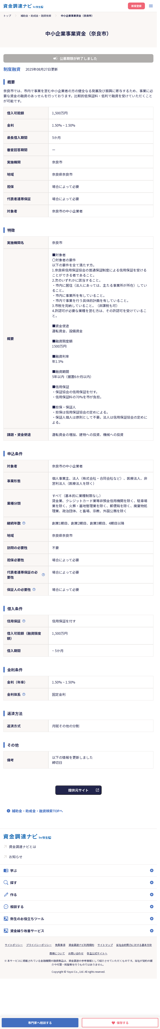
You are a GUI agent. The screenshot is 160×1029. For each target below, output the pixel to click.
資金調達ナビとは (22, 846)
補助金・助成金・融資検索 (36, 15)
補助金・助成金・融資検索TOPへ (37, 810)
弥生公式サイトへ (97, 953)
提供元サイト (78, 790)
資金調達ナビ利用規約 (81, 945)
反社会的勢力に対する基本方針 (134, 945)
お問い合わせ (76, 953)
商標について (57, 953)
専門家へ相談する (40, 1023)
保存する (123, 1023)
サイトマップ (105, 945)
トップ (7, 15)
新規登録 (136, 6)
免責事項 (60, 945)
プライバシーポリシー (39, 945)
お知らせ (16, 856)
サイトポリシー (14, 945)
